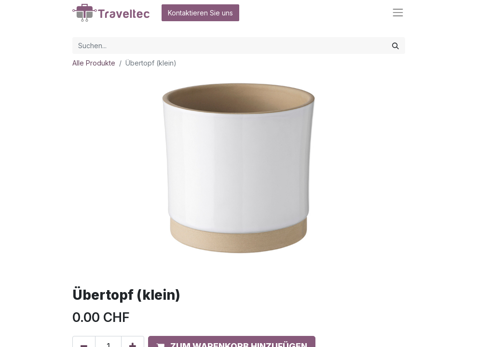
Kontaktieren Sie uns (200, 13)
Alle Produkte (93, 63)
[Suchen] (395, 45)
